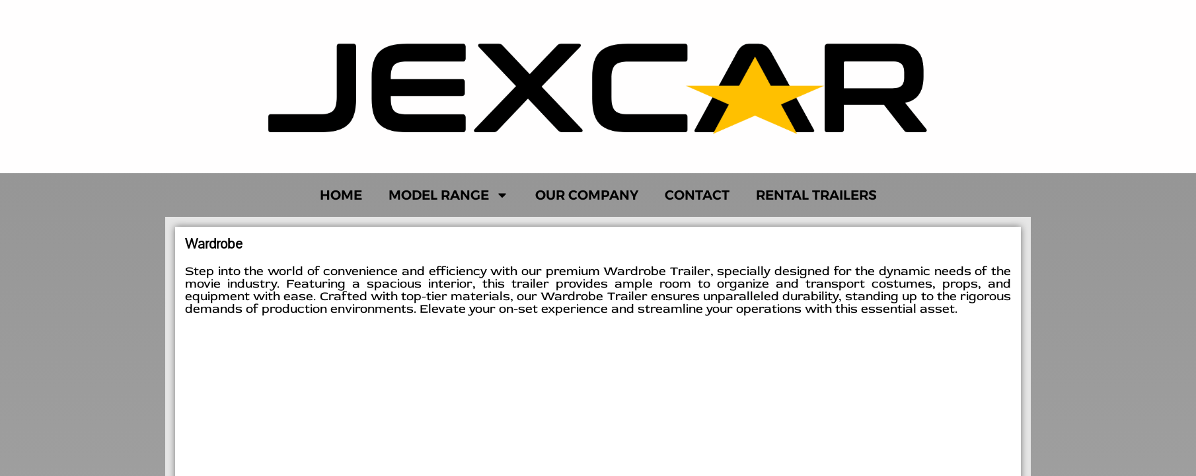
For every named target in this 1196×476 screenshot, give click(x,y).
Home (341, 195)
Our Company (586, 195)
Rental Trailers (816, 195)
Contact (697, 195)
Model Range (449, 195)
